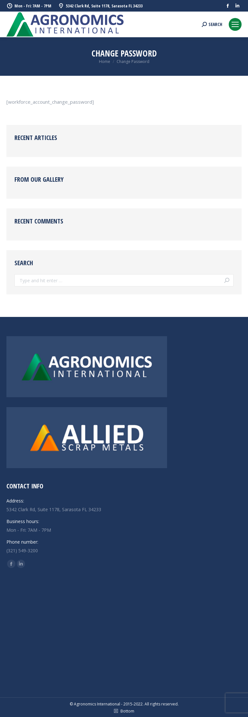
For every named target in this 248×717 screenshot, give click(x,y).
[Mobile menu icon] (235, 24)
